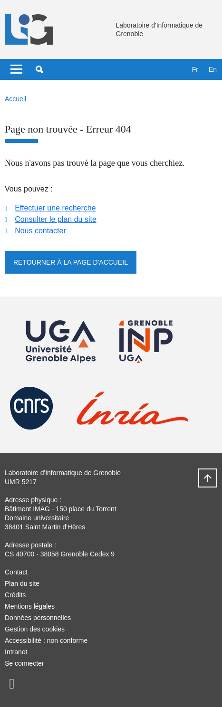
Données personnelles (38, 617)
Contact (16, 572)
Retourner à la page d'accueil (70, 262)
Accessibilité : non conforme (46, 640)
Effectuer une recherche (55, 208)
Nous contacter (40, 231)
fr (195, 69)
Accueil (15, 99)
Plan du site (22, 583)
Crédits (15, 595)
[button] (39, 69)
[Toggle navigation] (16, 69)
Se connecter (24, 663)
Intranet (16, 652)
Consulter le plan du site (56, 219)
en (213, 69)
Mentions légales (30, 606)
